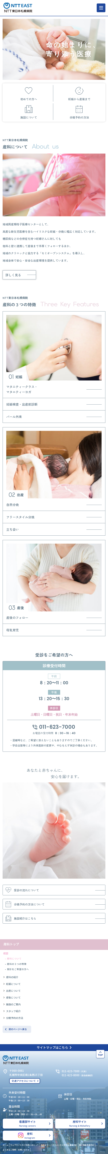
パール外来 (14, 416)
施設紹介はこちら (19, 918)
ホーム (5, 1145)
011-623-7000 (54, 727)
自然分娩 (12, 504)
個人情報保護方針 (86, 1145)
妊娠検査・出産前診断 (22, 404)
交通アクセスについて (24, 1081)
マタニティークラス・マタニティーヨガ (22, 389)
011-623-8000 (70, 1075)
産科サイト (80, 1123)
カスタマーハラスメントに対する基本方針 (59, 1145)
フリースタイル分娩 (20, 517)
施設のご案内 (13, 1004)
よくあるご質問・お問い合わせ (16, 1149)
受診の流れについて (21, 890)
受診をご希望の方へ (18, 969)
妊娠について (13, 984)
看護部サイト (27, 1123)
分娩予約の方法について (24, 904)
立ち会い (12, 529)
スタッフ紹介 (13, 1011)
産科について (14, 958)
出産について (13, 990)
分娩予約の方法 (14, 1018)
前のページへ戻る (18, 1029)
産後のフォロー (17, 617)
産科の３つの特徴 (16, 964)
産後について (13, 997)
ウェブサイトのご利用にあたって (24, 1145)
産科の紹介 (12, 977)
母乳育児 (12, 630)
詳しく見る (13, 275)
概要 (5, 953)
